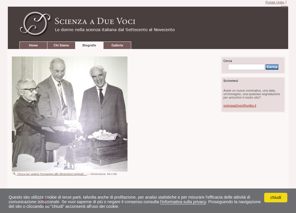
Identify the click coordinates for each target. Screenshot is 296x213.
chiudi (275, 197)
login (284, 6)
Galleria (117, 45)
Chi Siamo (61, 45)
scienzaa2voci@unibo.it (239, 105)
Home (33, 45)
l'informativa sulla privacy (183, 201)
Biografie (89, 45)
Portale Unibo (274, 2)
